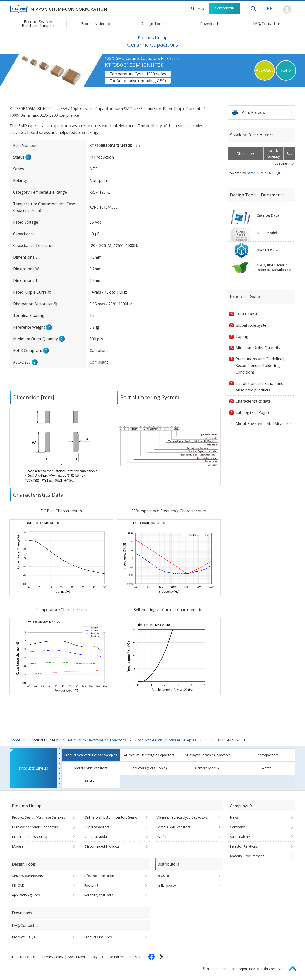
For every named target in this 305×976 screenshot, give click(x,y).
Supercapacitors (266, 755)
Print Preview (253, 112)
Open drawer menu (253, 8)
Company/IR (224, 8)
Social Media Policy (82, 957)
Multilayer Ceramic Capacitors (208, 755)
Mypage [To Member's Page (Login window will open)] (287, 9)
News (234, 817)
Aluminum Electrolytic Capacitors (97, 740)
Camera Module (207, 768)
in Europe (164, 885)
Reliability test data (98, 895)
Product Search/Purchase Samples (165, 740)
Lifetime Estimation (99, 875)
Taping (241, 336)
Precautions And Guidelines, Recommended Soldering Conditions (260, 365)
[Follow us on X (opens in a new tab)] (162, 957)
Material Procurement (247, 856)
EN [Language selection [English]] (270, 8)
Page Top (295, 967)
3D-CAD (18, 885)
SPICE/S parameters (27, 875)
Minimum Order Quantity (257, 347)
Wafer (266, 768)
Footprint (91, 885)
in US (161, 875)
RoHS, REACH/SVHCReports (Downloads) (274, 267)
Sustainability (240, 836)
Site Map (197, 8)
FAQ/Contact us (267, 23)
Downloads (210, 23)
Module (91, 781)
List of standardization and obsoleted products (259, 387)
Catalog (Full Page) (252, 412)
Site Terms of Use (23, 957)
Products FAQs (23, 937)
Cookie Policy (112, 957)
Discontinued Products (102, 846)
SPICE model (267, 232)
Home (15, 740)
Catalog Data (268, 215)
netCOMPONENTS (261, 173)
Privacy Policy (52, 957)
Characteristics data (253, 401)
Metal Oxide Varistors (90, 768)
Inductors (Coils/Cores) (149, 768)
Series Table (246, 314)
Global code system (252, 325)
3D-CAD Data (267, 250)
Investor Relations (244, 846)
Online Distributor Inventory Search (112, 817)
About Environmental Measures (263, 423)
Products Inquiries (98, 937)
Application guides (26, 895)
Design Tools (152, 23)
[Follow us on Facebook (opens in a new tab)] (151, 957)
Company (237, 827)
